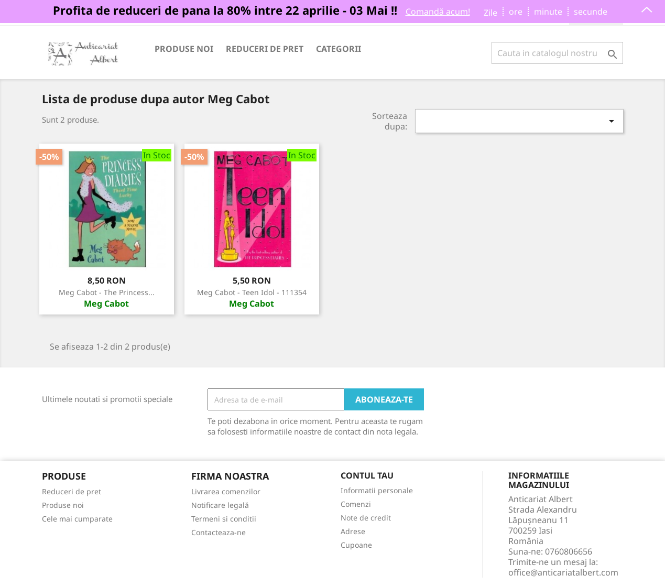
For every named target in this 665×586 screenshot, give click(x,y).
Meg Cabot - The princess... (107, 292)
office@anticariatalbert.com (563, 572)
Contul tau (367, 476)
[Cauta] (557, 53)
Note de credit (366, 518)
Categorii (338, 49)
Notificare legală (220, 505)
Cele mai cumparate (77, 519)
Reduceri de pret (264, 49)
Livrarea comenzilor (225, 491)
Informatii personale (377, 490)
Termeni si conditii (223, 519)
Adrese (353, 531)
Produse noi (184, 49)
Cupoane (356, 545)
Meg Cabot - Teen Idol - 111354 (252, 292)
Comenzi (356, 504)
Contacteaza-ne (218, 532)
